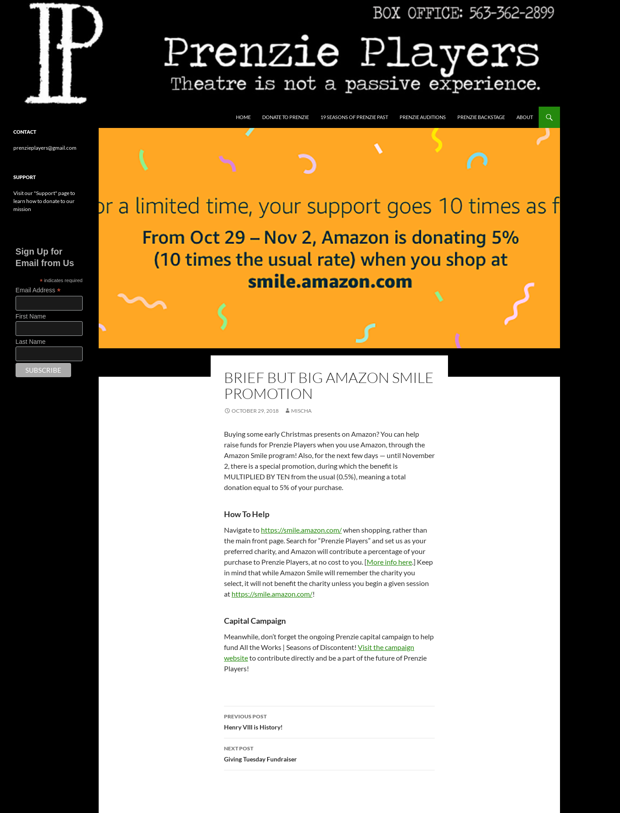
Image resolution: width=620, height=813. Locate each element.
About (524, 117)
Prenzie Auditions (423, 117)
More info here (389, 562)
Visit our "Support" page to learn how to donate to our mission (44, 201)
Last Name (31, 341)
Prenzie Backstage (481, 117)
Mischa (301, 410)
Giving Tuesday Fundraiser (329, 753)
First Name (31, 316)
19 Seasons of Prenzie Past (354, 117)
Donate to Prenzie (285, 117)
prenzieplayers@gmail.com (44, 147)
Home (243, 117)
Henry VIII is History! (329, 721)
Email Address (38, 290)
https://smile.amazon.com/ (301, 530)
